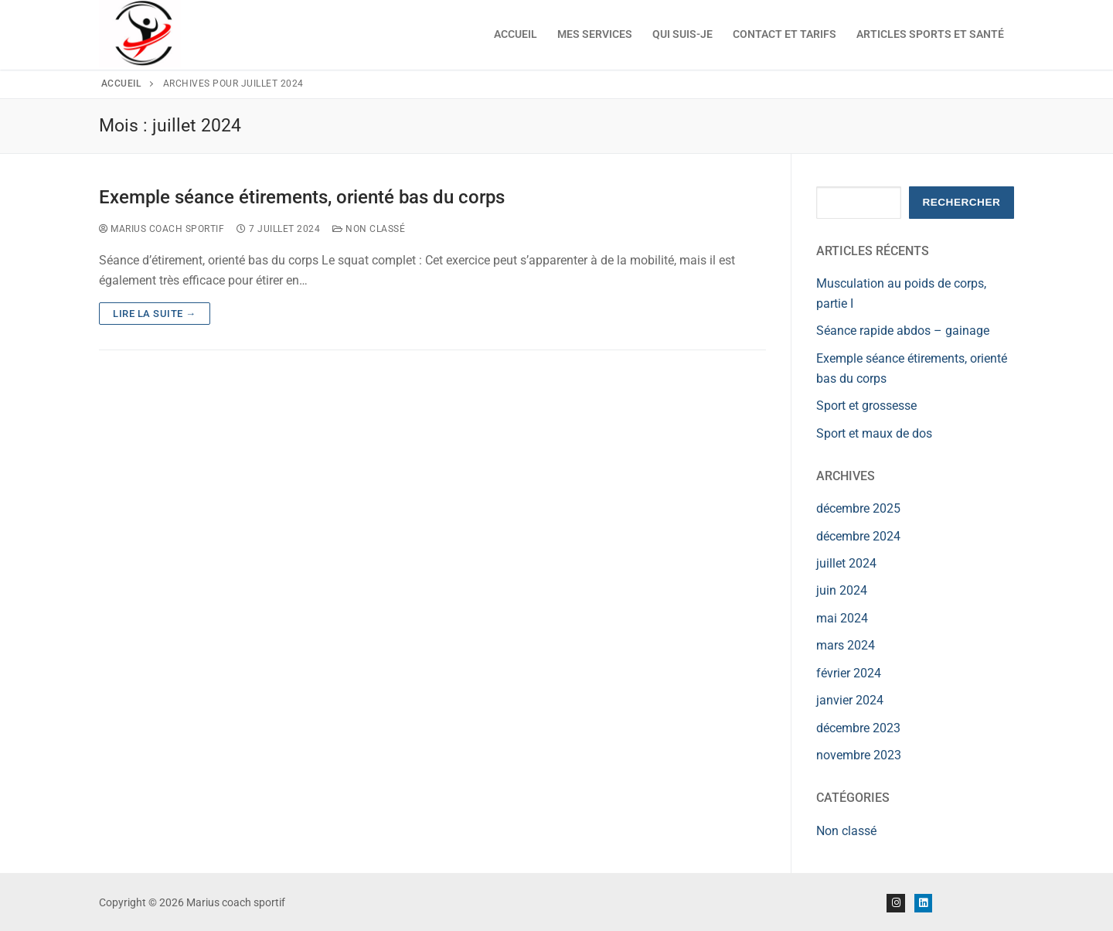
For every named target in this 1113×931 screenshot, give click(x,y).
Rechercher (961, 202)
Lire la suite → (154, 313)
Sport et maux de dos (874, 433)
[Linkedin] (923, 903)
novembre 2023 (858, 755)
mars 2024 (845, 645)
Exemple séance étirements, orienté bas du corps (302, 197)
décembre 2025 (858, 508)
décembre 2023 (858, 728)
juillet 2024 (846, 563)
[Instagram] (895, 903)
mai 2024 (842, 618)
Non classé (368, 228)
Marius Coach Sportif (161, 228)
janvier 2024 (849, 700)
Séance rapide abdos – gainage (902, 330)
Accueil (121, 83)
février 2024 (848, 673)
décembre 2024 (858, 536)
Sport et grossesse (866, 405)
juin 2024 (841, 590)
